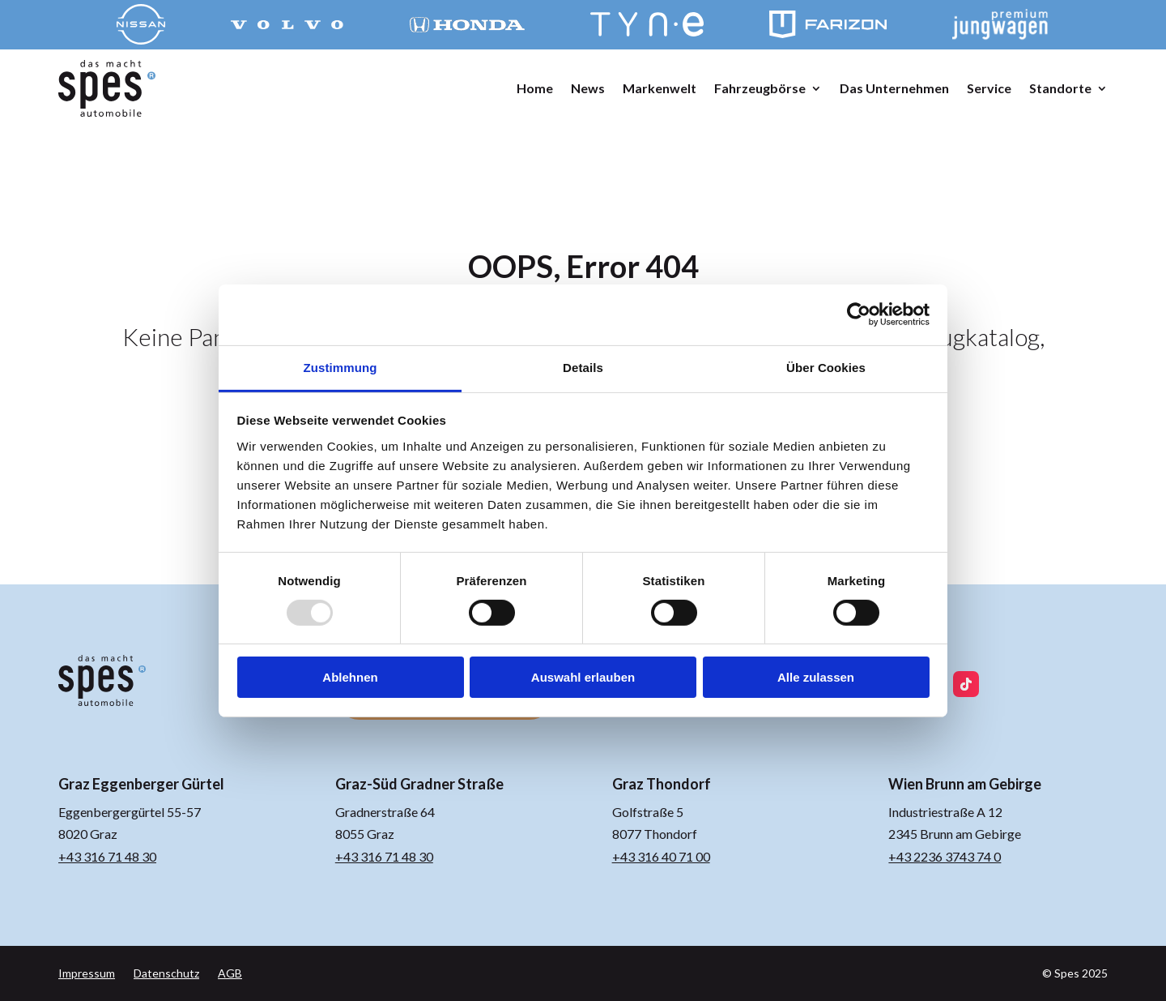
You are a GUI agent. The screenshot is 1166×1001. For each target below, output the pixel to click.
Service (989, 88)
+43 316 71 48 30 (107, 856)
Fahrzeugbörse (760, 88)
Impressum (86, 973)
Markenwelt (659, 88)
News (588, 88)
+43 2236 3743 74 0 (944, 856)
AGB (230, 973)
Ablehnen (349, 677)
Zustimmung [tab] (340, 367)
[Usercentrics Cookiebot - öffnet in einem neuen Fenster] (859, 314)
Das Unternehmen (894, 88)
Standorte (1060, 88)
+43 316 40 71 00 (661, 856)
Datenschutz (166, 973)
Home (535, 88)
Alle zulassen (815, 677)
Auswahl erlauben (583, 677)
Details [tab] (583, 367)
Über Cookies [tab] (826, 367)
